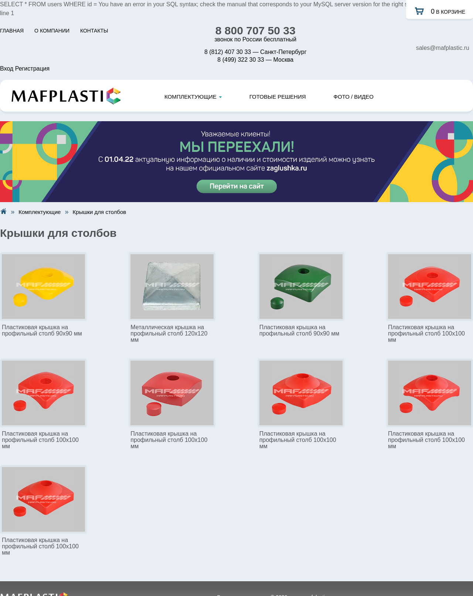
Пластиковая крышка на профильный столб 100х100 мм (426, 333)
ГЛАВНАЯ (12, 31)
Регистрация (32, 68)
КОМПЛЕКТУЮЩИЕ (193, 96)
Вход (6, 68)
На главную (3, 211)
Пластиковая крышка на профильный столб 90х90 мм (42, 330)
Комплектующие (39, 212)
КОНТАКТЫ (94, 31)
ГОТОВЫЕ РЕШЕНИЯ (277, 96)
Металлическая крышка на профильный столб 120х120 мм (168, 333)
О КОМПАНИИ (51, 31)
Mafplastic (65, 96)
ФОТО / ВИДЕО (354, 96)
